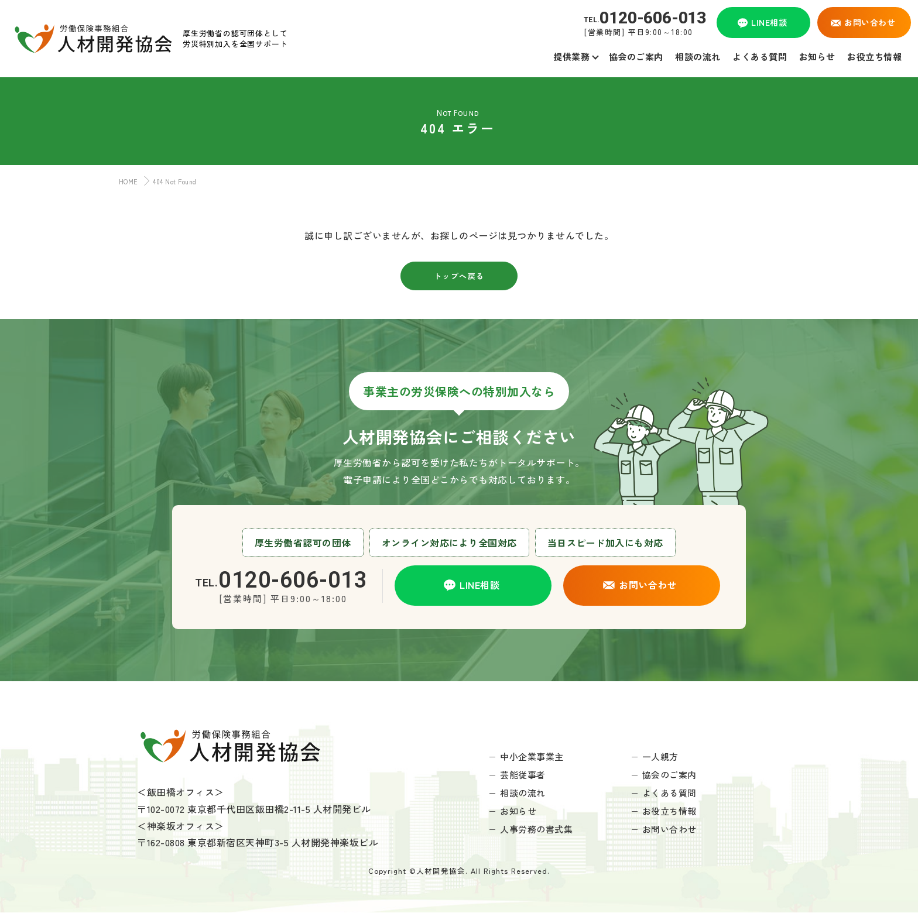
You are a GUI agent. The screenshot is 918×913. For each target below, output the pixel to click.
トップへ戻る (459, 276)
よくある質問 (669, 793)
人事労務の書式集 (536, 829)
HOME (126, 181)
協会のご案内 (669, 774)
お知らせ (518, 811)
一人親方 (660, 756)
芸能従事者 (523, 774)
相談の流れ (523, 793)
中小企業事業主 (532, 756)
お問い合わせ (669, 829)
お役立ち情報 (669, 811)
